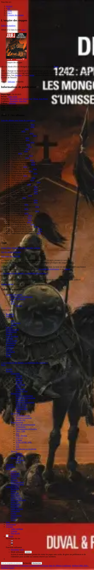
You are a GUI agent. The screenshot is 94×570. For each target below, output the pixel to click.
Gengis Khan (6, 248)
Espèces (9, 334)
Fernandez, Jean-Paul (18, 101)
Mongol (15, 248)
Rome (56, 67)
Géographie (10, 352)
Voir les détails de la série (11, 252)
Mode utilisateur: (18, 552)
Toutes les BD (11, 341)
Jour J (23, 30)
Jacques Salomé (7, 284)
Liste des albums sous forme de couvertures (18, 120)
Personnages (16, 323)
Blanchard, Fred (15, 99)
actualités (22, 248)
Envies (8, 354)
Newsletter (15, 550)
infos (33, 125)
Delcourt (11, 82)
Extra (13, 303)
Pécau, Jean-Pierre (40, 99)
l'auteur (67, 269)
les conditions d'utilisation (49, 269)
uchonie (37, 248)
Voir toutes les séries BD (10, 256)
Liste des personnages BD (12, 328)
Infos (13, 321)
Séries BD (10, 316)
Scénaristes (10, 345)
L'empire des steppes (14, 295)
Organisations (11, 332)
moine (31, 75)
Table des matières (8, 26)
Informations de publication (22, 297)
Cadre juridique (17, 529)
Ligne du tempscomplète (12, 337)
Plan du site (15, 533)
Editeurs (9, 350)
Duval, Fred (27, 99)
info (22, 550)
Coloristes (10, 347)
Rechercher (27, 563)
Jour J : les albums (18, 299)
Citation (19, 306)
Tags (12, 301)
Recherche (10, 314)
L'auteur (14, 531)
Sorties (8, 356)
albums (13, 325)
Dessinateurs (11, 343)
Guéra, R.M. (12, 97)
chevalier (18, 75)
